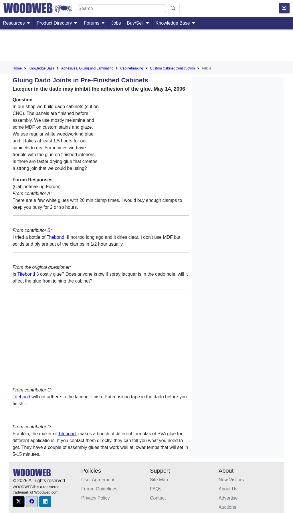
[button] (19, 501)
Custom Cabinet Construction (172, 68)
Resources (17, 23)
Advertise (228, 498)
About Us (228, 488)
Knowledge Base (176, 23)
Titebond (55, 237)
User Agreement (97, 479)
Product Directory (57, 23)
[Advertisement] (146, 46)
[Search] (121, 8)
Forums (94, 23)
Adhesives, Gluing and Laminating (87, 68)
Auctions (227, 507)
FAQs (155, 488)
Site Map (159, 479)
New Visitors (231, 479)
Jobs (116, 23)
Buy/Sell (138, 23)
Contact (158, 498)
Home (17, 68)
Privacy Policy (95, 498)
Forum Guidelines (99, 488)
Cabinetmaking (131, 68)
